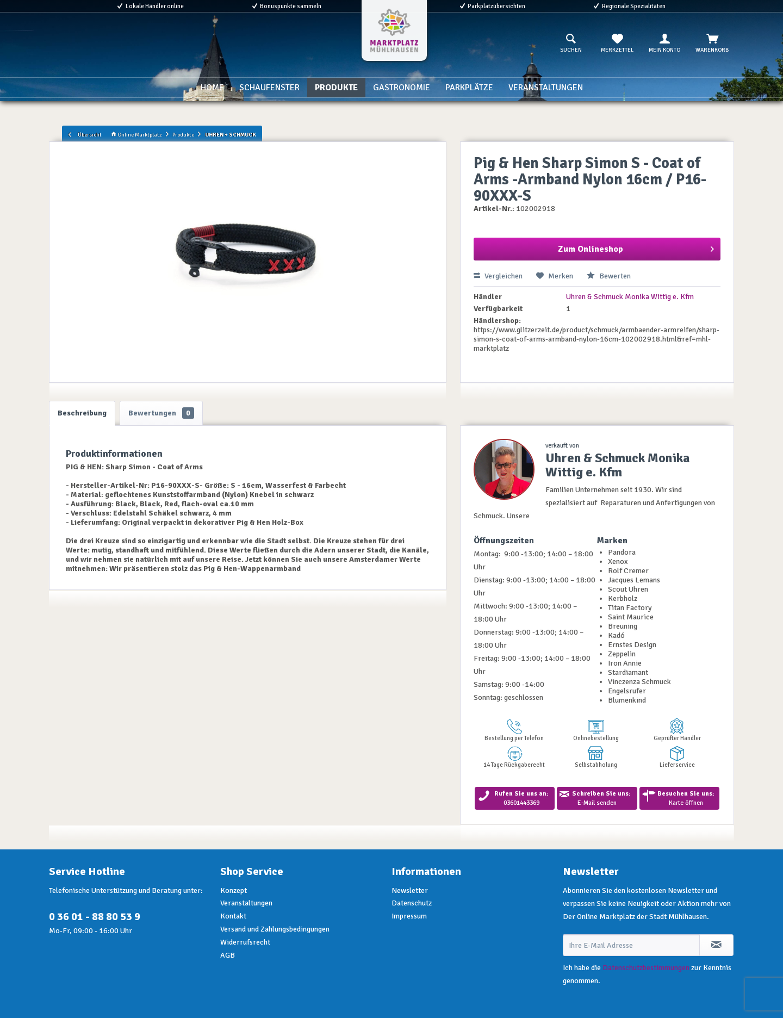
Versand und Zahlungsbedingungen (275, 929)
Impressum (409, 916)
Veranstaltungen (246, 903)
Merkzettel (617, 43)
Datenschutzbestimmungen (645, 967)
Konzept (233, 890)
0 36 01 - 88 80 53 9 (94, 916)
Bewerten (609, 276)
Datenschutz (411, 903)
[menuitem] (571, 43)
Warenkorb (712, 43)
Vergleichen (498, 276)
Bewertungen (161, 413)
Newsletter (409, 890)
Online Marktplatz (136, 134)
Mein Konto (664, 43)
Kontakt (233, 916)
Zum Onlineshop (636, 247)
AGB (227, 955)
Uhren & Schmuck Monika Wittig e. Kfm (630, 296)
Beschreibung (82, 413)
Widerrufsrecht (245, 942)
